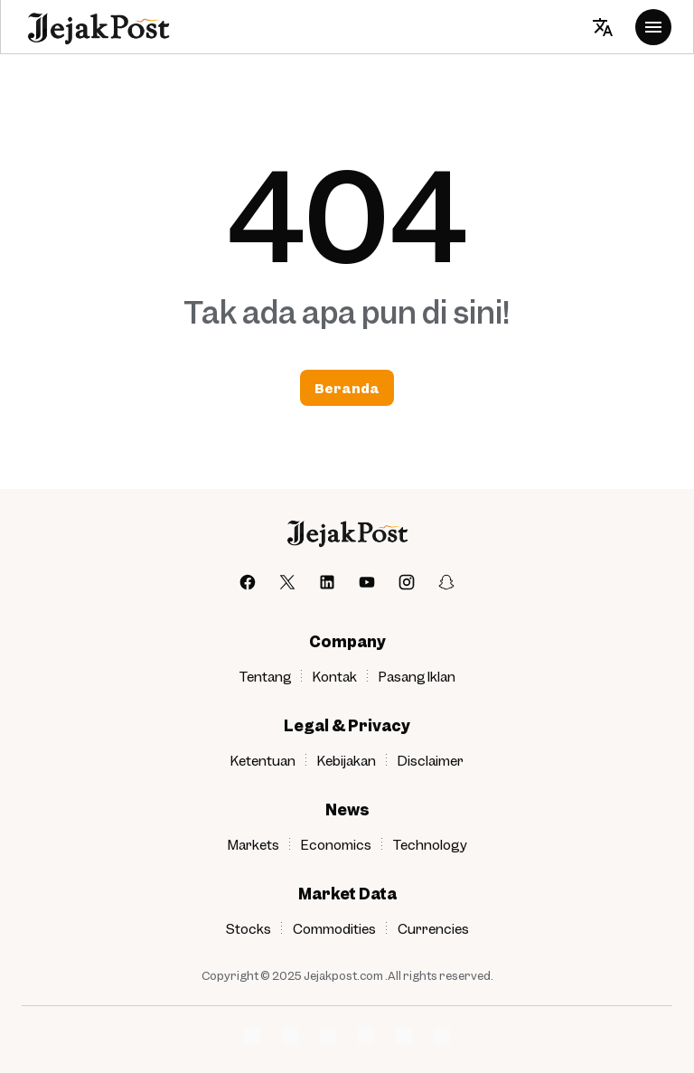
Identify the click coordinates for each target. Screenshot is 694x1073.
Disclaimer (431, 760)
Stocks (248, 928)
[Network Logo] (252, 1036)
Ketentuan (262, 760)
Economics (336, 844)
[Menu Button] (653, 27)
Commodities (334, 928)
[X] (287, 582)
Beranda (347, 388)
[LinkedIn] (327, 582)
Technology (430, 844)
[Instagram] (407, 582)
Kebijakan (346, 760)
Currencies (433, 928)
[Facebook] (247, 582)
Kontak (335, 676)
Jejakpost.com (343, 975)
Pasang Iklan (417, 676)
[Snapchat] (446, 582)
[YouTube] (367, 582)
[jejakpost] (346, 533)
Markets (253, 844)
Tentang (265, 676)
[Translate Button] (603, 27)
